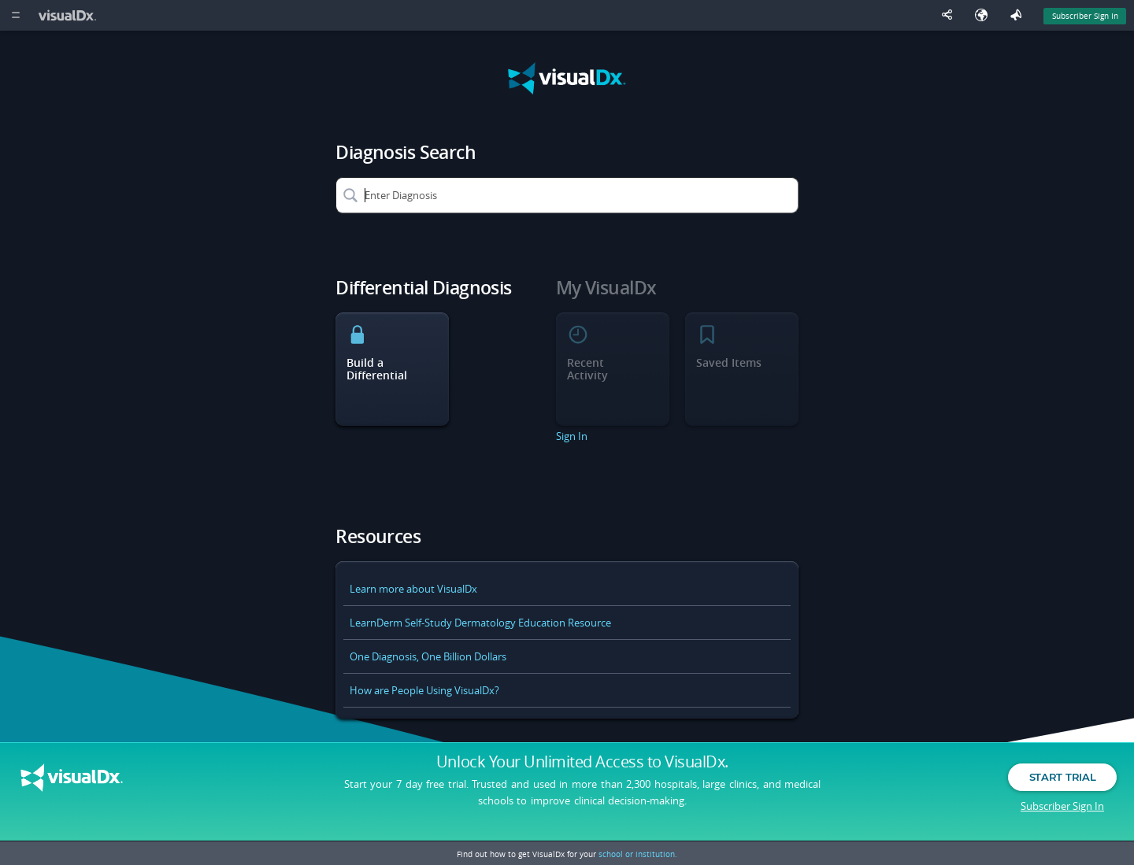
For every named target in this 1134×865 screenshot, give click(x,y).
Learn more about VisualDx (413, 589)
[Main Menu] (15, 15)
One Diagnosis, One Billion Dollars (428, 656)
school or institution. (637, 853)
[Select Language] (985, 15)
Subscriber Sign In (1062, 806)
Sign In (571, 436)
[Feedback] (1019, 15)
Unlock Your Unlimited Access (582, 762)
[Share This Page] (950, 15)
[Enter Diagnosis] (567, 195)
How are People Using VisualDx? (424, 690)
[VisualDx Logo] (69, 15)
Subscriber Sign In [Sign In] (1085, 15)
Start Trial (1062, 777)
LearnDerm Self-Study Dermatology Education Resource (480, 622)
